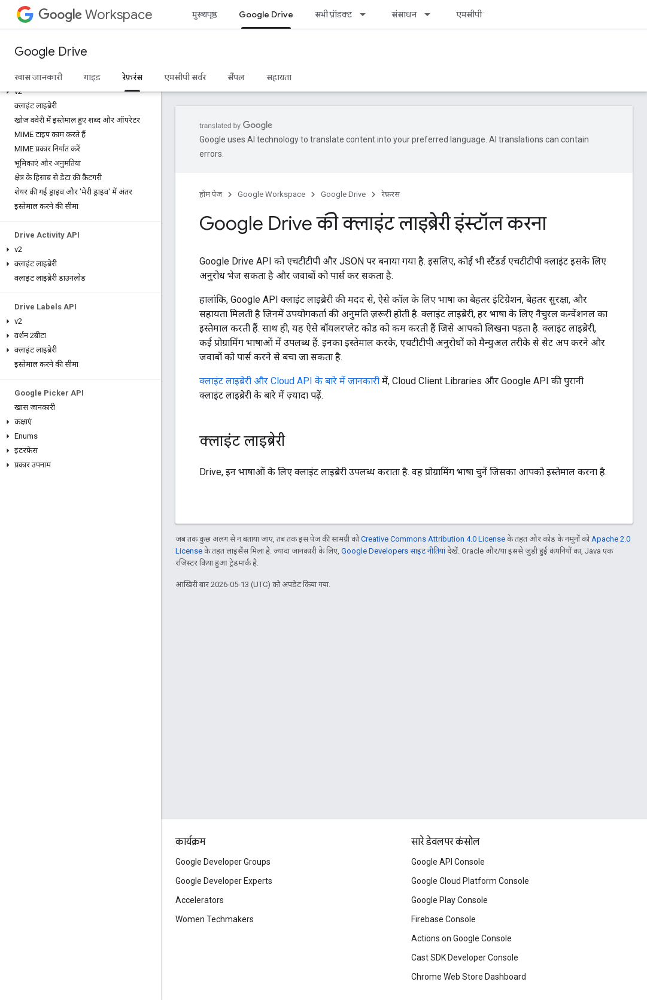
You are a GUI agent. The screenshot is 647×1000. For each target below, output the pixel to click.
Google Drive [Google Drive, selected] (266, 14)
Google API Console (448, 862)
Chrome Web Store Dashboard (468, 976)
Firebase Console (443, 919)
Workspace (95, 15)
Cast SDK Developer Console (464, 957)
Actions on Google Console (461, 938)
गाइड (92, 77)
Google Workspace (271, 194)
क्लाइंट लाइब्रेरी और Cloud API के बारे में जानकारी (289, 381)
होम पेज (210, 194)
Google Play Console (449, 900)
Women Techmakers (214, 919)
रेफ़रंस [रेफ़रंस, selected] (132, 77)
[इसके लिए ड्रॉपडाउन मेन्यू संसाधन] (431, 14)
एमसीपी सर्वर (477, 14)
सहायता (278, 77)
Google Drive (50, 51)
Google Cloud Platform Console (470, 881)
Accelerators (199, 900)
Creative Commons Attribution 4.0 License (433, 538)
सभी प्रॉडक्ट (333, 14)
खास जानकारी (38, 77)
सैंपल (236, 77)
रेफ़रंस (390, 194)
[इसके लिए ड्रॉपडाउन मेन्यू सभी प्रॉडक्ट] (366, 14)
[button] (78, 91)
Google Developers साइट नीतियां (393, 550)
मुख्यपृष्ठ (204, 14)
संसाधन (404, 14)
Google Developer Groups (223, 862)
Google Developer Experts (223, 881)
